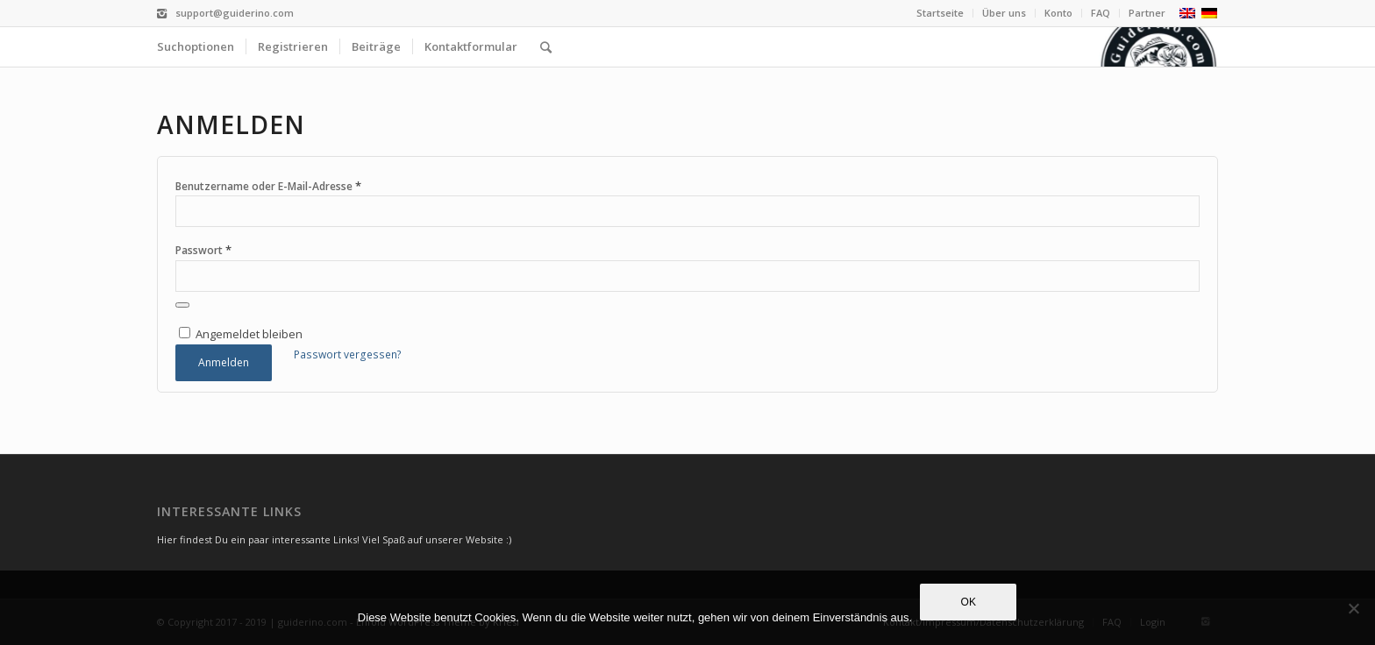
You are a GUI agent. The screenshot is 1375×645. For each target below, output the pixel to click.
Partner (1147, 12)
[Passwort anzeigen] (182, 305)
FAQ (1100, 12)
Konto (1058, 12)
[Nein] (1353, 608)
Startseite (940, 12)
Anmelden (223, 362)
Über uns (1004, 12)
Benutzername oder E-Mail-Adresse (268, 186)
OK (968, 603)
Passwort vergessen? (348, 354)
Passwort (203, 250)
